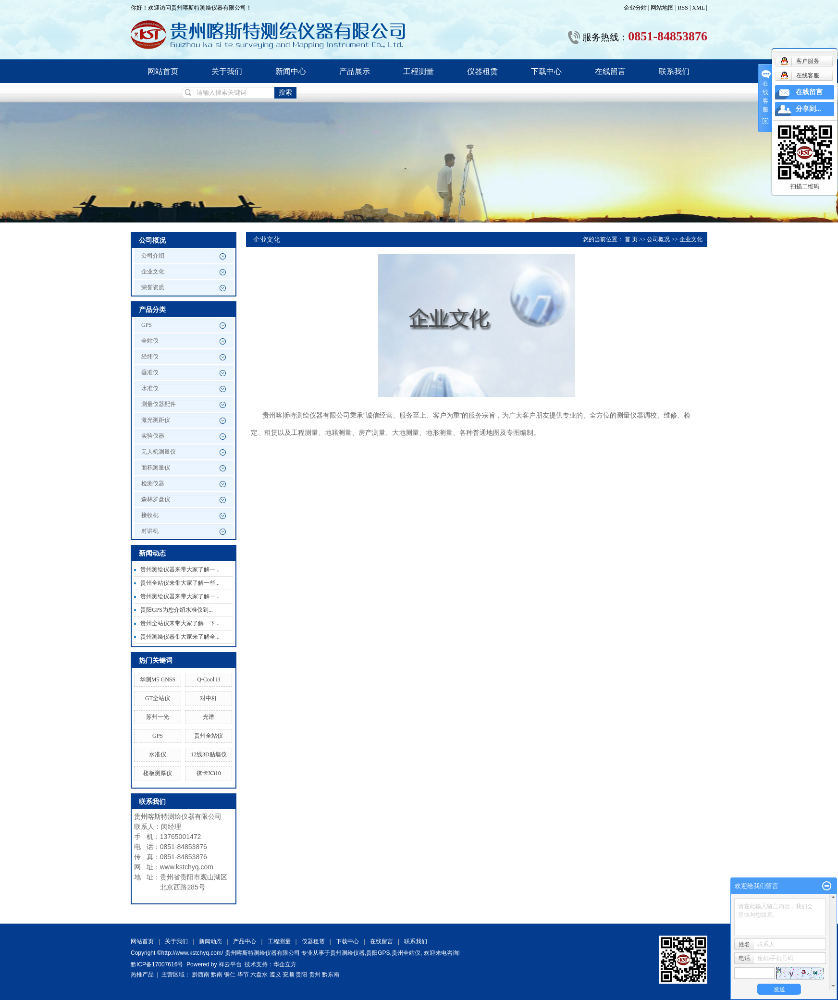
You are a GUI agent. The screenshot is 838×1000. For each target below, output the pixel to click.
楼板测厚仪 (157, 773)
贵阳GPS (378, 953)
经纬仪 (150, 356)
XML (698, 7)
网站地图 (663, 7)
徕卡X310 (209, 773)
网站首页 (163, 71)
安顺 (288, 974)
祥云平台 (230, 964)
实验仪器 (152, 435)
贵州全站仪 (208, 735)
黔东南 (330, 974)
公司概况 (658, 239)
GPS (146, 324)
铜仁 (229, 974)
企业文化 (152, 271)
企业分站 (635, 7)
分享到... (808, 108)
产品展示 (354, 71)
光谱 (208, 717)
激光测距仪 (155, 420)
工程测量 (418, 71)
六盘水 (259, 974)
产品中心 (244, 941)
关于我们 (226, 71)
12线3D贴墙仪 (209, 754)
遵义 (275, 974)
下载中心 (546, 71)
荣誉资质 (152, 287)
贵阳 (301, 974)
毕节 (243, 974)
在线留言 (610, 71)
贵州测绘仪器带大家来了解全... (180, 636)
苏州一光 (157, 717)
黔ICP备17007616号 (157, 964)
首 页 (631, 239)
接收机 (150, 515)
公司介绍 (152, 255)
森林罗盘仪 (155, 499)
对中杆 (208, 698)
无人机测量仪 (158, 451)
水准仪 (150, 388)
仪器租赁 (482, 71)
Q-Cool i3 (208, 679)
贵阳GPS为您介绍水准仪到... (176, 609)
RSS (683, 7)
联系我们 (674, 71)
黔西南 (201, 974)
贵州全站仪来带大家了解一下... (180, 623)
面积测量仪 (155, 467)
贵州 (314, 974)
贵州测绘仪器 (347, 953)
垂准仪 (150, 372)
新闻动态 (210, 941)
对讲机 (150, 531)
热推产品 (142, 974)
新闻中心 (290, 71)
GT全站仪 (157, 698)
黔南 (216, 974)
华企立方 (284, 964)
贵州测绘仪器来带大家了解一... (180, 569)
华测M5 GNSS (157, 679)
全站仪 (150, 340)
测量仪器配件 (158, 404)
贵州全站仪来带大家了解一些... (180, 583)
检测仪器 (152, 483)
